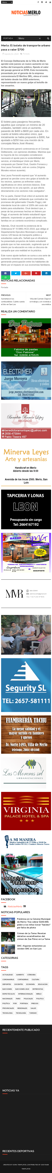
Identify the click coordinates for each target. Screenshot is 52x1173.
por (15, 1003)
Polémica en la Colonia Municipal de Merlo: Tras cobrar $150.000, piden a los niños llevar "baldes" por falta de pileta (34, 923)
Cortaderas (23, 980)
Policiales (28, 999)
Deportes (6, 984)
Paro (18, 999)
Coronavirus (8, 980)
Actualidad (7, 975)
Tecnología (21, 1013)
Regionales (22, 1008)
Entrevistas (38, 989)
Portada (8, 38)
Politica (40, 999)
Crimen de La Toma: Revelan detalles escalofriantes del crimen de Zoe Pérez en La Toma (33, 936)
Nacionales (7, 999)
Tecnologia (7, 1013)
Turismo (33, 1013)
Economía (30, 984)
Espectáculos (8, 994)
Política (6, 1003)
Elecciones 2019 (22, 989)
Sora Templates (19, 1165)
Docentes (18, 984)
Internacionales (25, 994)
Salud (33, 1008)
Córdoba (31, 975)
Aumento (20, 975)
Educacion (42, 984)
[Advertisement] (26, 1061)
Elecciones (7, 989)
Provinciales (8, 1008)
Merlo (38, 994)
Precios (34, 1003)
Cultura (35, 980)
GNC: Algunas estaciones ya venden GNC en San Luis (31, 947)
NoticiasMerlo (14, 906)
